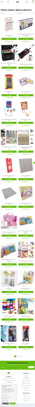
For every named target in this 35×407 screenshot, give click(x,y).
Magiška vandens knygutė (26, 316)
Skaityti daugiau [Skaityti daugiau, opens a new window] (7, 392)
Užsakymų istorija (26, 396)
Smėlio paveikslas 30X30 (9, 203)
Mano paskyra (26, 395)
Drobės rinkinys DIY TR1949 (26, 119)
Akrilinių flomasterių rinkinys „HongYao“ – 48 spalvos (9, 260)
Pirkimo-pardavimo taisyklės (26, 385)
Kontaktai (26, 375)
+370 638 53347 (10, 382)
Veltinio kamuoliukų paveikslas (25, 203)
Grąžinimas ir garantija (26, 382)
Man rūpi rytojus (26, 388)
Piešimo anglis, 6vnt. (26, 343)
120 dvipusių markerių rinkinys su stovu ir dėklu (9, 63)
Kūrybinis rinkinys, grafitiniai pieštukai (26, 64)
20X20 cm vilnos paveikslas (26, 91)
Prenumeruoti (31, 367)
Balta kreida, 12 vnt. (9, 35)
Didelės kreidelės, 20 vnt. (25, 288)
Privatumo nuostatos (26, 380)
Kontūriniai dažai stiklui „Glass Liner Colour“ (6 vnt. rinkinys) (26, 35)
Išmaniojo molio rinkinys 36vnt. (9, 316)
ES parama (26, 390)
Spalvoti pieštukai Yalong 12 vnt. (9, 175)
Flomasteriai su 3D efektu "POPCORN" (26, 260)
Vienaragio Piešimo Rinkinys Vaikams (9, 232)
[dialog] (9, 395)
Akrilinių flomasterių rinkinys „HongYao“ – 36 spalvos (25, 231)
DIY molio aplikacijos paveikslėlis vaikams (9, 119)
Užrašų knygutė (9, 288)
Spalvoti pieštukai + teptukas (9, 343)
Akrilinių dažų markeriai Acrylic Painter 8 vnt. (9, 147)
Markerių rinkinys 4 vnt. (9, 91)
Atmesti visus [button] (5, 403)
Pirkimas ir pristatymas (26, 378)
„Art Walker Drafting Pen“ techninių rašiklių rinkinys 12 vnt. (25, 147)
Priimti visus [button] (12, 403)
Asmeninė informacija (26, 398)
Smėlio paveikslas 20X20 (25, 175)
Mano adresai (26, 400)
